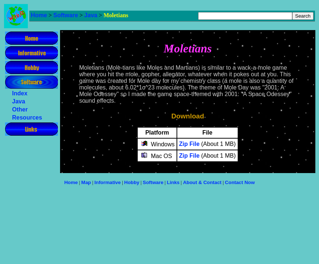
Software (65, 15)
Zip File (189, 144)
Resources (27, 117)
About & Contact (202, 182)
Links (173, 182)
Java (90, 15)
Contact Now (240, 182)
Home (39, 15)
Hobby (131, 182)
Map (86, 182)
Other (20, 109)
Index (19, 93)
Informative (107, 182)
